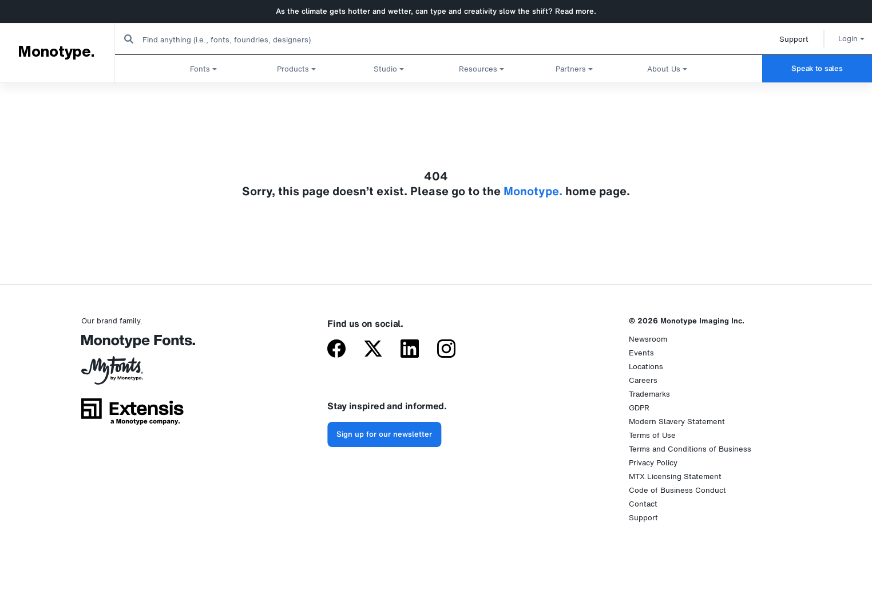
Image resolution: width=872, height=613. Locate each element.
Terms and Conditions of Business (690, 449)
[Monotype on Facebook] (336, 349)
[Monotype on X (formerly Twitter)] (373, 349)
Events (641, 352)
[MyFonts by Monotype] (132, 374)
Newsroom (648, 339)
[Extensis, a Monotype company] (132, 415)
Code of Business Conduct (677, 490)
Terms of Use (652, 435)
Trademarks (649, 394)
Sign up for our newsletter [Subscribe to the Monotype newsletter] (384, 434)
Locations (646, 366)
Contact (643, 504)
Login (838, 38)
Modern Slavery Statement (677, 421)
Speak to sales (816, 68)
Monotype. (55, 52)
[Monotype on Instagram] (446, 349)
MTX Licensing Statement (675, 476)
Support (780, 39)
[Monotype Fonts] (132, 345)
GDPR (639, 407)
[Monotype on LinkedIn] (410, 349)
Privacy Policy (653, 462)
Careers (643, 380)
